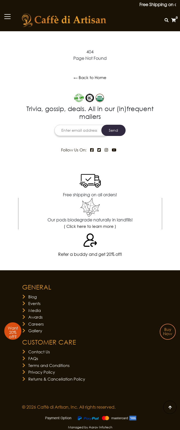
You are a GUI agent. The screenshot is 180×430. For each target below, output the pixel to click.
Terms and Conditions (49, 365)
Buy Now (167, 331)
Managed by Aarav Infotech (90, 427)
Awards (35, 317)
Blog (32, 296)
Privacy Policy (41, 372)
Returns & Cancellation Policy (56, 379)
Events (34, 303)
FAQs (33, 358)
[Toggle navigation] (7, 16)
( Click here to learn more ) (90, 226)
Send (113, 130)
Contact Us (39, 351)
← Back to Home (90, 77)
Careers (36, 324)
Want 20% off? (13, 332)
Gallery (35, 330)
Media (34, 310)
